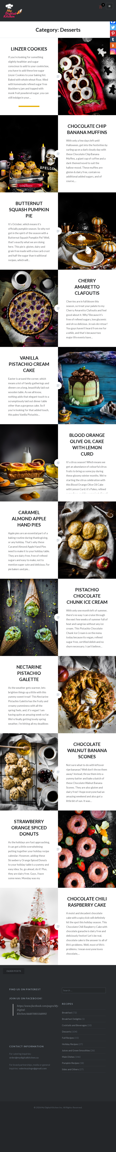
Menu (109, 6)
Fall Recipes (68, 1037)
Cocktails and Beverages (74, 1025)
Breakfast (67, 1012)
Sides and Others (70, 1069)
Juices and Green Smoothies (76, 1050)
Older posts (13, 971)
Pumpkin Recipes (70, 1063)
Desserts (66, 1031)
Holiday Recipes (70, 1044)
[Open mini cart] (100, 8)
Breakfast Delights (71, 1019)
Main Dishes (68, 1056)
